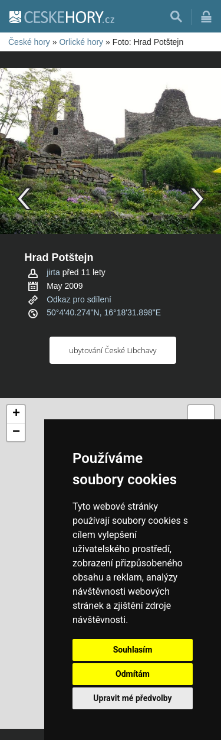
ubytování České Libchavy (112, 350)
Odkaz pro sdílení (79, 299)
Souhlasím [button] (133, 649)
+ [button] (16, 414)
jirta (53, 272)
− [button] (16, 432)
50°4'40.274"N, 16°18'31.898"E (104, 312)
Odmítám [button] (133, 674)
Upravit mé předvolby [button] (132, 698)
